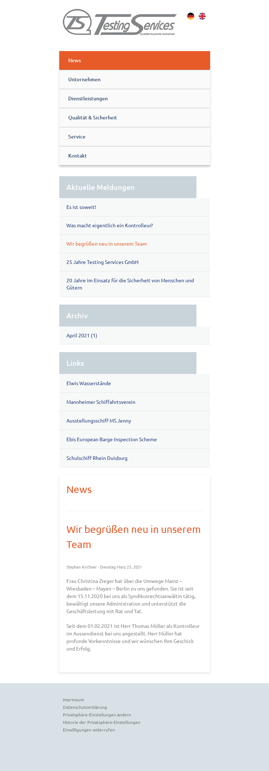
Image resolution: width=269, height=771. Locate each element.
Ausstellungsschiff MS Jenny (98, 420)
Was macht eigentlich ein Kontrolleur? (109, 225)
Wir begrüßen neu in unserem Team (106, 243)
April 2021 (78, 335)
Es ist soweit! (81, 207)
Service (76, 136)
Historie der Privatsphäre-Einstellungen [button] (101, 722)
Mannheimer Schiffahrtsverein (100, 401)
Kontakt (77, 155)
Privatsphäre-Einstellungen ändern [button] (97, 714)
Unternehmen (84, 79)
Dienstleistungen (88, 98)
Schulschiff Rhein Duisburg (96, 458)
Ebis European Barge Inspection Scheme (111, 439)
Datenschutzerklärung (85, 707)
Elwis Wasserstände (88, 383)
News (74, 60)
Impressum (73, 699)
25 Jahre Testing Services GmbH (102, 262)
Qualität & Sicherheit (92, 117)
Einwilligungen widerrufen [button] (89, 730)
